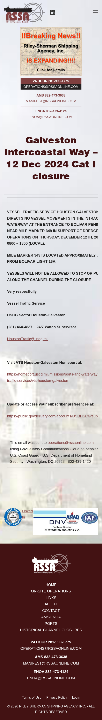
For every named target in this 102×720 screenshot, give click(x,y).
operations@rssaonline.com (51, 87)
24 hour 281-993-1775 (51, 81)
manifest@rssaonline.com (51, 101)
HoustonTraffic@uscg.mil (27, 339)
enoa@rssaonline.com (51, 117)
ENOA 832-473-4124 (50, 111)
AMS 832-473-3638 (50, 95)
